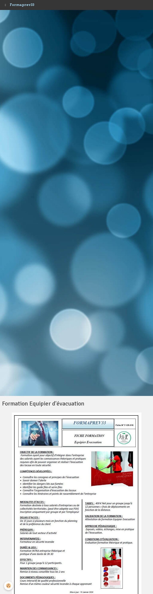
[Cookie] (8, 585)
